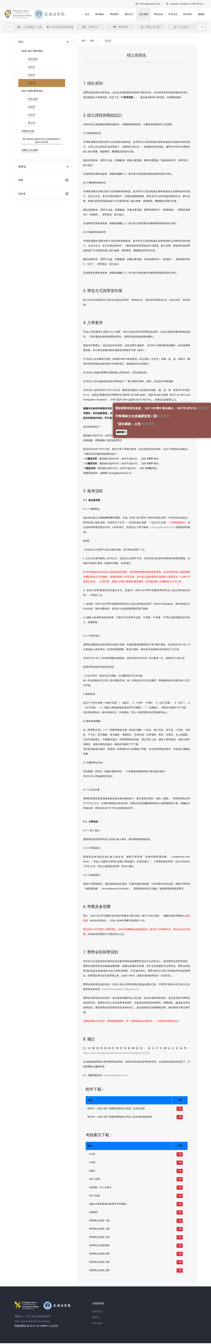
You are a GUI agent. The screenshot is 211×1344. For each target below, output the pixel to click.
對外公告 (97, 1312)
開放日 (96, 1318)
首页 (83, 40)
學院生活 (124, 14)
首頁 (82, 14)
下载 (180, 1107)
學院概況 (95, 14)
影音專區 (183, 14)
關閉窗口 (121, 432)
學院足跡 (153, 14)
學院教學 (109, 14)
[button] (207, 27)
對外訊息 (168, 14)
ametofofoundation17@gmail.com (120, 987)
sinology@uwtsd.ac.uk (162, 526)
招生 (92, 40)
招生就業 (139, 14)
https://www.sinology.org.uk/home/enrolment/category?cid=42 (116, 1051)
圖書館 (196, 14)
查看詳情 (203, 408)
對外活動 (97, 1324)
